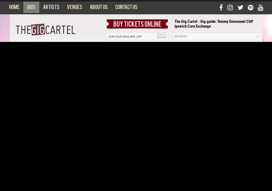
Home (14, 8)
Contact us (126, 8)
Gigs (31, 8)
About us (99, 8)
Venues (74, 8)
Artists (51, 8)
